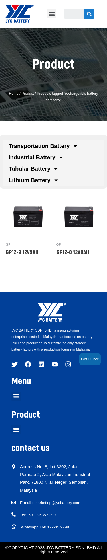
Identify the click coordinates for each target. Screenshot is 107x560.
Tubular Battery (34, 168)
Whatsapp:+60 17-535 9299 (45, 527)
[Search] (89, 14)
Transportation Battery (43, 146)
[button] (51, 13)
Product (27, 94)
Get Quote (90, 359)
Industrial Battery (36, 157)
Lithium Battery (34, 180)
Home (14, 94)
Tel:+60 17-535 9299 (38, 515)
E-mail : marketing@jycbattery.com (50, 503)
